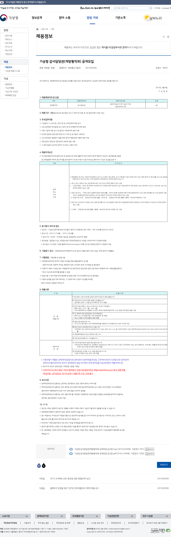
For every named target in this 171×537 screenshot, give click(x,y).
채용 (52, 29)
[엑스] (43, 465)
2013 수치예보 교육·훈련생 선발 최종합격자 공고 (109, 478)
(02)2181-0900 (49, 532)
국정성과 (8, 54)
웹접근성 (80, 523)
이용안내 (27, 523)
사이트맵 (157, 8)
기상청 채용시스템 (12, 71)
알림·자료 (45, 29)
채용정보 (8, 67)
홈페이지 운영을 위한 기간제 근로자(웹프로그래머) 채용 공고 (109, 488)
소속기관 (6, 516)
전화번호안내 (116, 523)
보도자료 (8, 43)
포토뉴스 (8, 39)
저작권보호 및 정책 (63, 523)
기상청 (9, 17)
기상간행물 (9, 88)
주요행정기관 (78, 516)
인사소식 (8, 47)
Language (165, 8)
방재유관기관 (43, 516)
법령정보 (8, 84)
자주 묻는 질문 (43, 523)
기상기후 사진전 (11, 92)
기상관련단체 (113, 516)
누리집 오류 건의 (97, 523)
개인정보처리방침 (10, 523)
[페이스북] (39, 465)
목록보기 (164, 465)
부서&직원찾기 (133, 523)
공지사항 (8, 36)
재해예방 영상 (10, 95)
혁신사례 (8, 50)
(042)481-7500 (62, 529)
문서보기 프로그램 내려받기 (157, 523)
